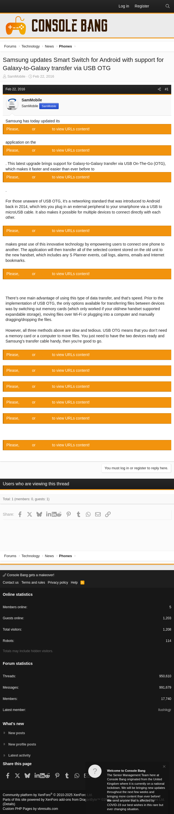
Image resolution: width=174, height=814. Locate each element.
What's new (13, 723)
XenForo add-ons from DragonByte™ (72, 800)
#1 (166, 89)
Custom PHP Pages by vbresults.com (30, 809)
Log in (26, 129)
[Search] (167, 6)
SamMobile (16, 76)
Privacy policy (58, 582)
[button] (7, 6)
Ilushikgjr (164, 710)
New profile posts (22, 744)
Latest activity (19, 755)
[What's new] (157, 6)
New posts (16, 733)
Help (74, 582)
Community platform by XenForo (48, 795)
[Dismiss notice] (164, 767)
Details (9, 804)
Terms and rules (33, 582)
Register (44, 129)
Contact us (11, 582)
